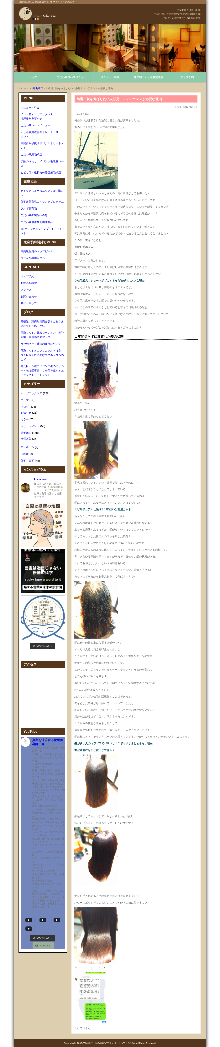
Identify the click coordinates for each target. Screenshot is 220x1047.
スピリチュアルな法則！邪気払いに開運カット (102, 509)
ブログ (25, 406)
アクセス (26, 289)
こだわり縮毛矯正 (31, 154)
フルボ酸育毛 (29, 208)
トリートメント (30, 426)
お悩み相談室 (29, 283)
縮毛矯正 (38, 88)
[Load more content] (42, 938)
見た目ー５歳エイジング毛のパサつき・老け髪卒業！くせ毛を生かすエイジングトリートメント (42, 370)
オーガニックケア (31, 393)
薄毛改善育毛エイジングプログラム (42, 201)
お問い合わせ (29, 296)
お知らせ (26, 412)
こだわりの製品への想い (35, 215)
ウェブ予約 (187, 77)
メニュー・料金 (110, 77)
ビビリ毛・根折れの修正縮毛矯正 (41, 172)
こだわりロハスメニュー (71, 77)
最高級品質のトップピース (37, 251)
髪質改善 (26, 438)
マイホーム (27, 447)
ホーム (25, 88)
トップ (33, 77)
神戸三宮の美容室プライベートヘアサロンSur (112, 1043)
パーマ (25, 399)
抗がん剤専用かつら (33, 258)
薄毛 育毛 (27, 460)
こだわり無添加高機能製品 (37, 222)
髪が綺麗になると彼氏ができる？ (94, 750)
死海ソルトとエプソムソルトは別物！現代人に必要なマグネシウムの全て (42, 355)
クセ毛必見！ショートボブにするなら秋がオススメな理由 (109, 280)
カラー (25, 419)
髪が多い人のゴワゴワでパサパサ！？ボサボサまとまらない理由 (113, 743)
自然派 (25, 453)
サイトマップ (29, 303)
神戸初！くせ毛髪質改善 (148, 77)
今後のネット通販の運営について (41, 343)
